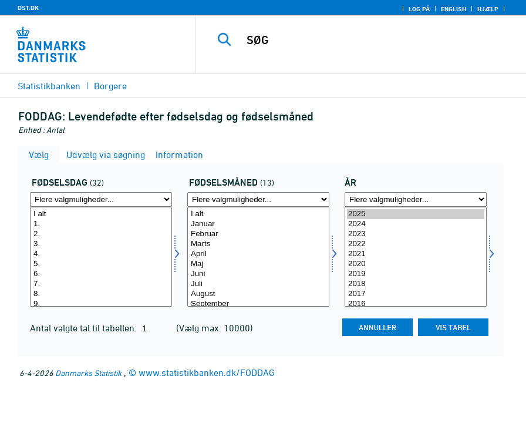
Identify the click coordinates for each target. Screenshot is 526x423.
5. (101, 264)
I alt (101, 214)
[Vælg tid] (416, 257)
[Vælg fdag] (101, 257)
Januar (258, 224)
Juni (258, 274)
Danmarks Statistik (88, 373)
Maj (258, 264)
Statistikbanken (49, 85)
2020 (415, 264)
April (258, 254)
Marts (258, 244)
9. (101, 304)
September (258, 304)
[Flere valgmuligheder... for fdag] (101, 199)
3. (101, 244)
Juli (258, 284)
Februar (258, 234)
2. (101, 234)
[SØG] (372, 40)
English (453, 9)
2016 (415, 304)
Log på (419, 9)
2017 (415, 294)
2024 (415, 224)
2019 (415, 274)
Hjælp (487, 9)
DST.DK (28, 8)
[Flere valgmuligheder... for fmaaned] (258, 199)
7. (101, 284)
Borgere (110, 85)
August (258, 294)
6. (101, 274)
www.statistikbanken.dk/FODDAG (207, 372)
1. (101, 224)
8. (101, 294)
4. (101, 254)
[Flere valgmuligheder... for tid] (416, 199)
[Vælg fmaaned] (258, 257)
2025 (415, 214)
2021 (415, 254)
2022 (415, 244)
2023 (415, 234)
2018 (415, 284)
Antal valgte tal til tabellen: (84, 328)
